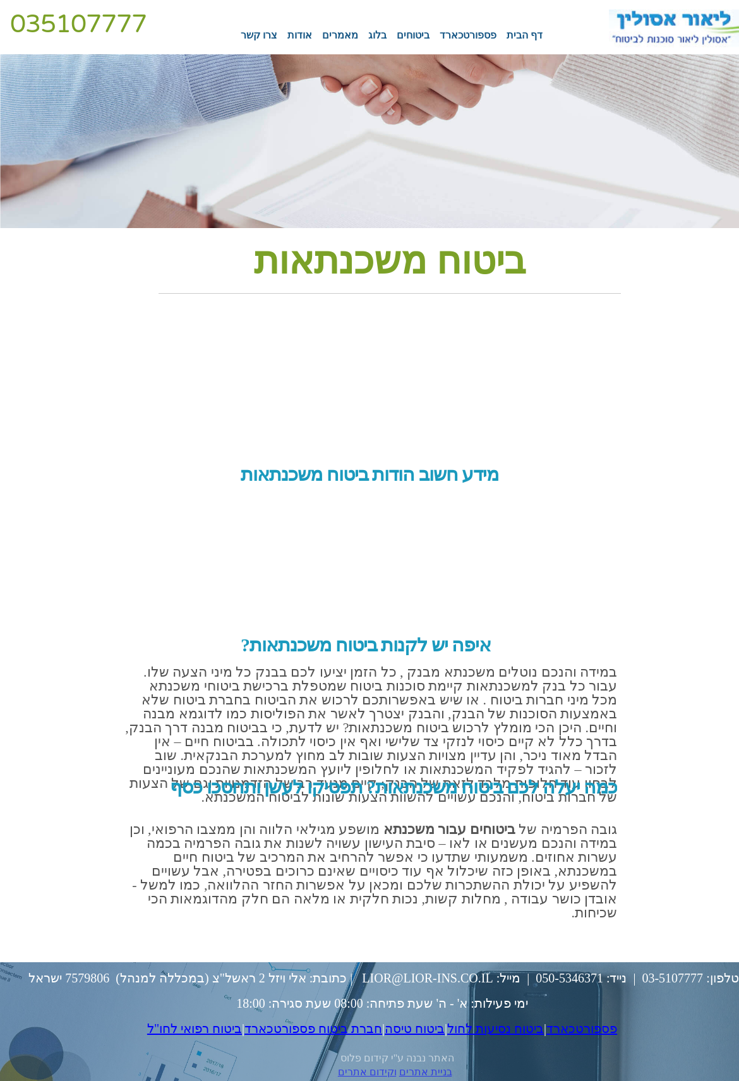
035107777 (78, 24)
